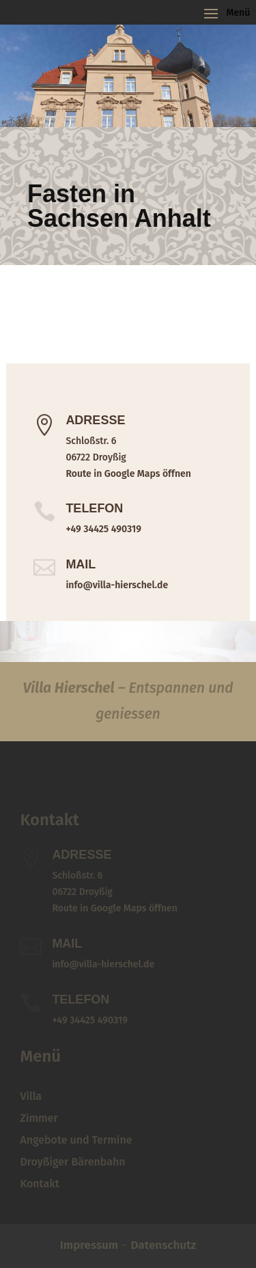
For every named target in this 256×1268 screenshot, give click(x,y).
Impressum (89, 1245)
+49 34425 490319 (103, 529)
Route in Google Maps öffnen (128, 474)
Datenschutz (164, 1245)
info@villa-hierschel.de (117, 585)
